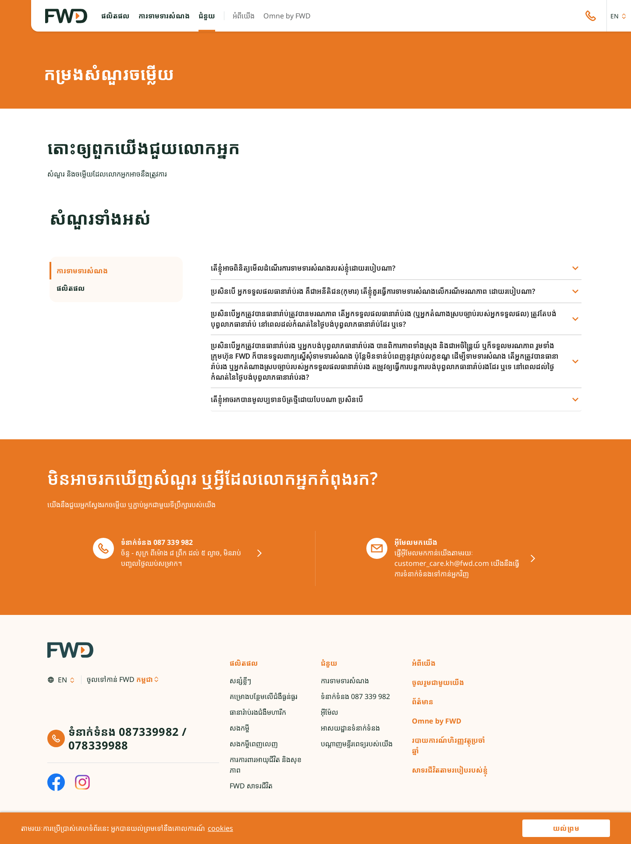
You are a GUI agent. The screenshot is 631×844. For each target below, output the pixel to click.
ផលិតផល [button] (116, 288)
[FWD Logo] (66, 16)
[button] (115, 16)
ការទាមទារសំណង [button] (116, 270)
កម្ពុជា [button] (144, 679)
